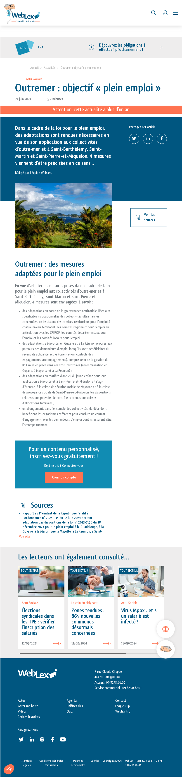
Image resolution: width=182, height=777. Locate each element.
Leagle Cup (122, 706)
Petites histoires (29, 717)
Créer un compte (64, 477)
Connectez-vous (72, 465)
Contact (120, 700)
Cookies (94, 760)
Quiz (70, 711)
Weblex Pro (122, 711)
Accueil (34, 67)
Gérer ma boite (28, 706)
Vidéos (22, 711)
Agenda (72, 700)
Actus (21, 700)
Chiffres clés (75, 706)
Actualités (49, 67)
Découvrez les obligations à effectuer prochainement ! (122, 47)
